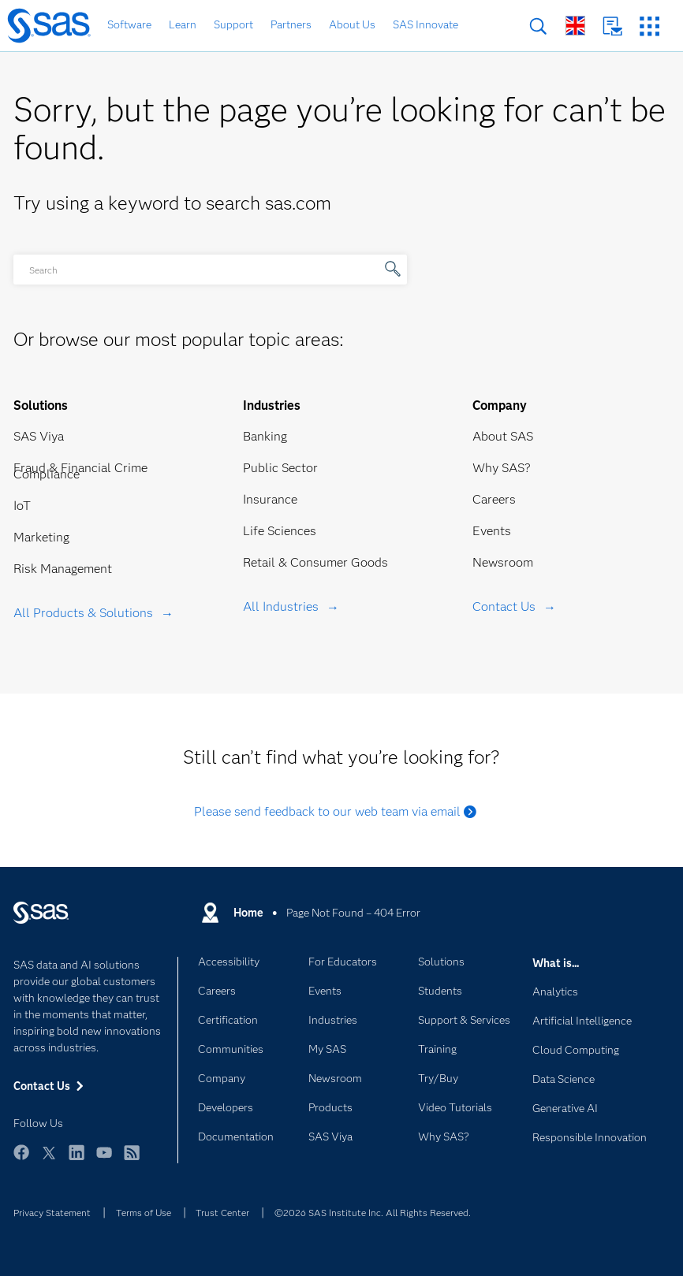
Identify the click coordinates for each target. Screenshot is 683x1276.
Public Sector (280, 467)
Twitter (49, 1159)
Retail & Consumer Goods (315, 562)
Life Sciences (279, 530)
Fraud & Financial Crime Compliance (80, 471)
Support (233, 24)
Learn (182, 24)
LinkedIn (76, 1159)
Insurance (270, 499)
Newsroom (502, 562)
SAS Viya (38, 436)
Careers (494, 499)
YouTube (104, 1159)
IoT (22, 505)
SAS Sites (649, 26)
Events (491, 530)
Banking (265, 436)
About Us (352, 24)
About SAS (502, 436)
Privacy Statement (52, 1212)
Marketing (41, 537)
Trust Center (222, 1212)
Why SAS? (501, 467)
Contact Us (612, 26)
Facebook (21, 1159)
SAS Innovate (425, 24)
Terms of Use (143, 1212)
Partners (291, 24)
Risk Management (62, 568)
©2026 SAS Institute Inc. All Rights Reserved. (372, 1212)
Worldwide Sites (575, 25)
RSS (132, 1159)
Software (129, 24)
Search (538, 26)
